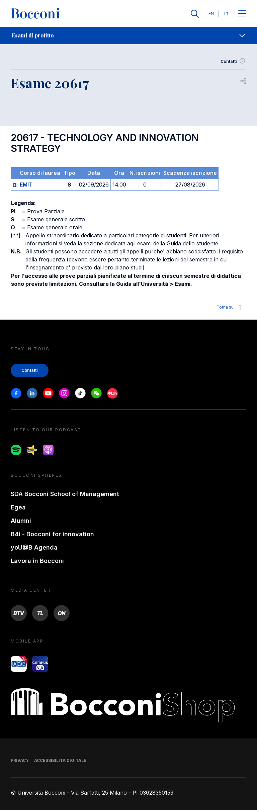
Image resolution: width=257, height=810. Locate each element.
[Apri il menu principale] (242, 14)
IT (226, 13)
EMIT (26, 184)
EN (211, 13)
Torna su (230, 307)
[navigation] (128, 35)
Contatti (233, 61)
